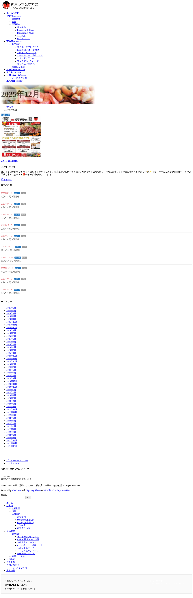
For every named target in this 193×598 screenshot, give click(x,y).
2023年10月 (11, 387)
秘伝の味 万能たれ (26, 64)
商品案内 (16, 44)
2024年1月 (11, 378)
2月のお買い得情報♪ (10, 229)
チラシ (23, 193)
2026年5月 (11, 308)
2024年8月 (11, 364)
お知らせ (17, 193)
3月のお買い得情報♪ (10, 218)
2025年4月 (11, 344)
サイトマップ (12, 463)
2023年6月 (11, 398)
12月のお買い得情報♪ (9, 161)
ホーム (9, 503)
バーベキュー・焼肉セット (30, 55)
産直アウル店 (23, 38)
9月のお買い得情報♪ (10, 282)
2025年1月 (11, 353)
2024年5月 (11, 370)
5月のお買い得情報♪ (10, 196)
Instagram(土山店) (25, 30)
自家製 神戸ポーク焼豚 (28, 50)
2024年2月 (11, 375)
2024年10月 (11, 361)
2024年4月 (11, 373)
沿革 (14, 21)
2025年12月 (11, 322)
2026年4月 (11, 310)
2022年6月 (11, 423)
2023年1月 (11, 406)
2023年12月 (11, 381)
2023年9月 (11, 389)
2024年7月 (11, 367)
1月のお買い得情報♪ (10, 239)
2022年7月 (11, 421)
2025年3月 (11, 347)
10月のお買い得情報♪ (11, 272)
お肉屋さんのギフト (26, 52)
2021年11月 (11, 443)
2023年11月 (11, 384)
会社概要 (16, 19)
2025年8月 (11, 333)
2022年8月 (11, 418)
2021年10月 (11, 446)
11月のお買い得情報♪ (11, 261)
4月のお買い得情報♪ (10, 207)
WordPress (16, 490)
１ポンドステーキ (25, 58)
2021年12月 (11, 440)
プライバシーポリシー (17, 460)
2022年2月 (11, 435)
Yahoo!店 (21, 36)
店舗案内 (16, 24)
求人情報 (10, 570)
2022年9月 (11, 415)
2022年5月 (11, 426)
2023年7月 (11, 395)
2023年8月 (11, 392)
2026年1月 (11, 319)
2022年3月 (11, 432)
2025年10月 (11, 327)
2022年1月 (11, 437)
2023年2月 (11, 404)
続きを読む (6, 179)
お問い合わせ (12, 565)
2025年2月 (11, 350)
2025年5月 (11, 342)
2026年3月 (11, 313)
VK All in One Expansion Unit (57, 490)
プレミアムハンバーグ (28, 61)
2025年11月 (11, 325)
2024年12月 (11, 356)
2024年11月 (11, 358)
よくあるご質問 (19, 78)
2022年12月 (11, 409)
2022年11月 (11, 412)
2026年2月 (11, 316)
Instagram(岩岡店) (25, 33)
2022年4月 (11, 429)
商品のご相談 (18, 67)
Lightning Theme (33, 490)
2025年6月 (11, 339)
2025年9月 (11, 330)
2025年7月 (11, 336)
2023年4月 (11, 401)
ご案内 (9, 505)
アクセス (10, 562)
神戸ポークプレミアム (28, 47)
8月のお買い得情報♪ (10, 293)
